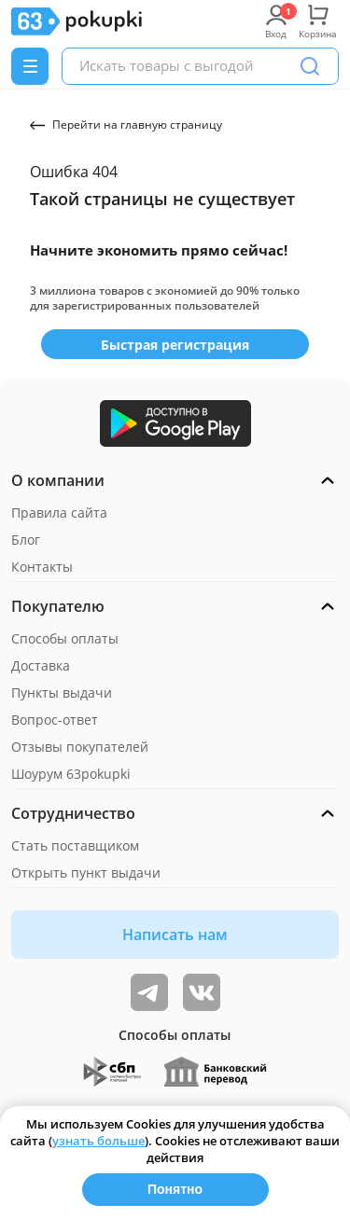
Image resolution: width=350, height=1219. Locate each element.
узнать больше (98, 1140)
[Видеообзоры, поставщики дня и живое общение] (149, 992)
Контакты (42, 566)
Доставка (40, 665)
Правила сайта (59, 512)
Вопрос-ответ (54, 719)
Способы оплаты (65, 638)
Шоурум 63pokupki (71, 774)
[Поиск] (310, 66)
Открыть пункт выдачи (86, 872)
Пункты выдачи (61, 692)
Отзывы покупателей (79, 746)
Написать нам (175, 934)
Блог (25, 539)
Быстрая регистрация (175, 344)
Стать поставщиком (75, 845)
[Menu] (30, 66)
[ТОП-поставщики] (201, 992)
